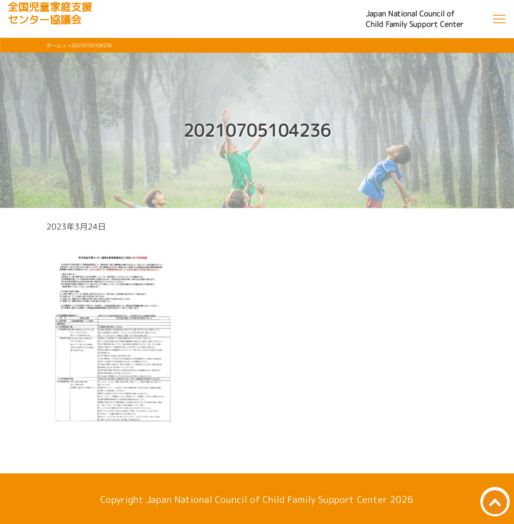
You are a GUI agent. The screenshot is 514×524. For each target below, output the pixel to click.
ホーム (54, 45)
